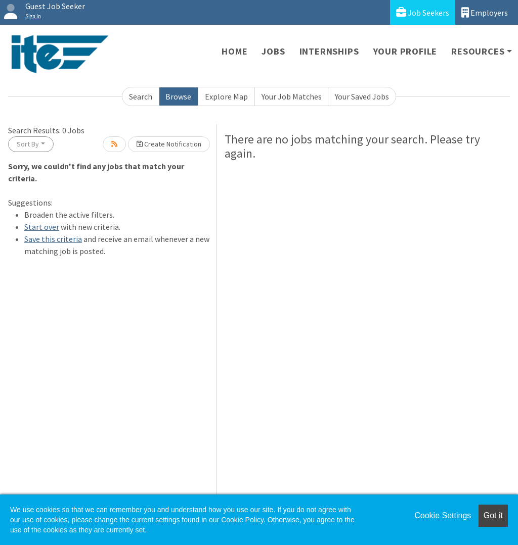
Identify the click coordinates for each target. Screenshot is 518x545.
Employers (484, 12)
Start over (41, 227)
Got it (493, 515)
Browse (178, 96)
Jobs (273, 51)
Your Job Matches (292, 96)
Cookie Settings (442, 515)
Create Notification (169, 143)
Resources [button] (477, 51)
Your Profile (405, 51)
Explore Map (226, 96)
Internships (329, 51)
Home (234, 51)
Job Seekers (422, 12)
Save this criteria (53, 239)
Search (140, 96)
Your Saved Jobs (362, 96)
